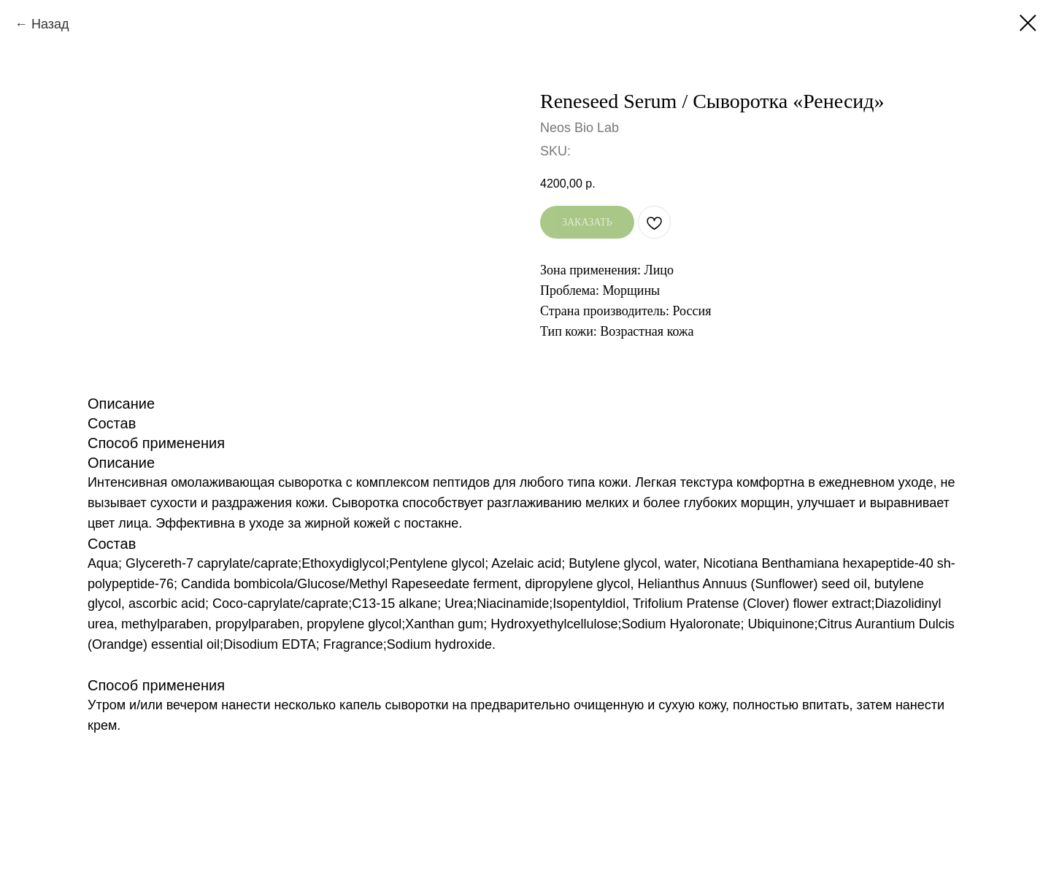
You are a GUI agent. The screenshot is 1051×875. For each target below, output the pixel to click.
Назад (50, 24)
